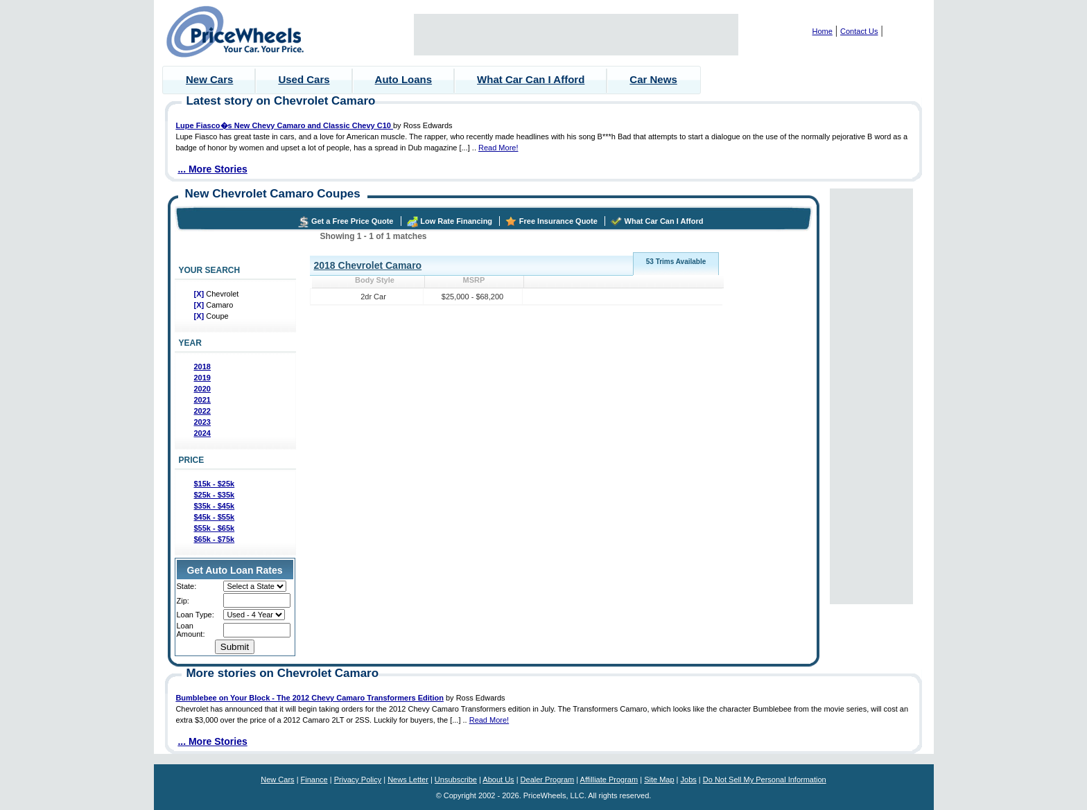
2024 (202, 433)
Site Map (659, 779)
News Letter (408, 779)
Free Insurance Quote (558, 221)
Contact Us (859, 31)
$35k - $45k (214, 506)
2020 (202, 389)
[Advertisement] (576, 34)
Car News (653, 79)
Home (822, 31)
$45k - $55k (214, 517)
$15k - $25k (214, 483)
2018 (202, 366)
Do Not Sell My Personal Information (764, 779)
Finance (314, 779)
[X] (200, 294)
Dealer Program (548, 779)
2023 (202, 422)
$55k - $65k (214, 528)
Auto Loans (404, 79)
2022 (202, 411)
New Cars (209, 79)
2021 (202, 400)
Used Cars (303, 79)
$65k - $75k (214, 539)
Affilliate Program (609, 779)
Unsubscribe (456, 779)
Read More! (498, 147)
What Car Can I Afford (530, 79)
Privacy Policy (357, 779)
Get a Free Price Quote (352, 221)
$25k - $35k (214, 495)
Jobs (689, 779)
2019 (202, 377)
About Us (498, 779)
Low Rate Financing (456, 221)
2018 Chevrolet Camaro (368, 265)
